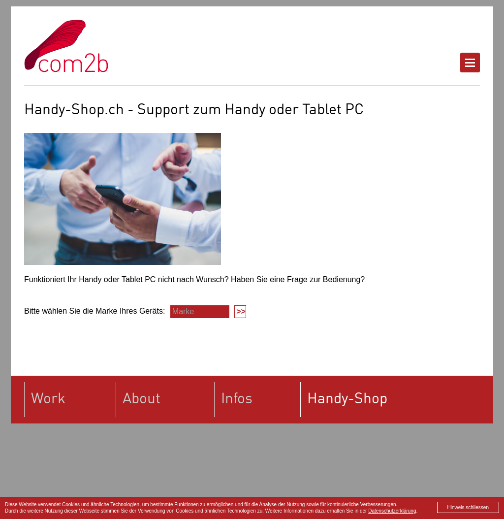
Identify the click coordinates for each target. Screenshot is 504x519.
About (141, 398)
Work (48, 398)
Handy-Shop (347, 398)
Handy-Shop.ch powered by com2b (66, 46)
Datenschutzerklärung (392, 511)
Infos (236, 398)
